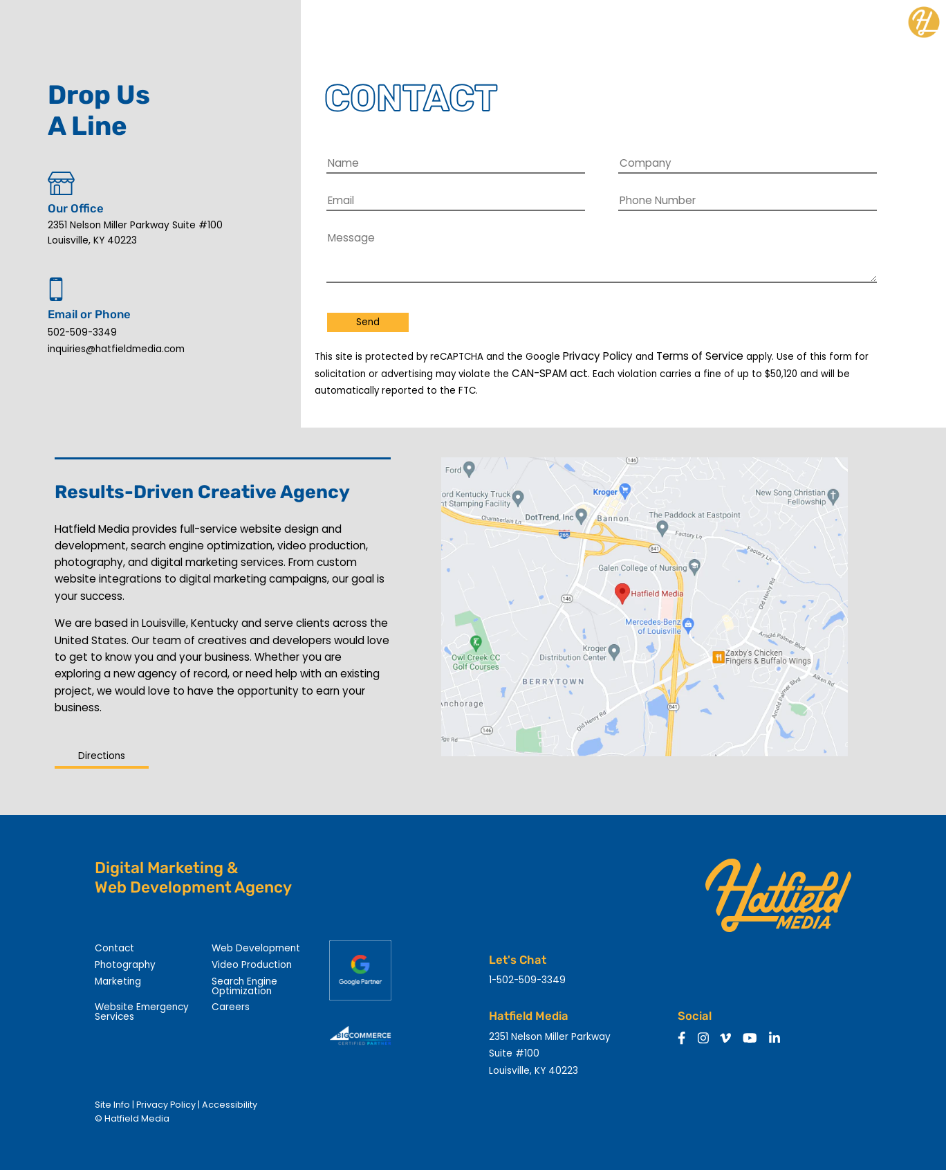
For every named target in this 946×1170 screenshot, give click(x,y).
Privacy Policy (598, 356)
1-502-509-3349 (527, 980)
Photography (125, 964)
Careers (231, 1007)
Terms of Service (699, 356)
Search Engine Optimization (244, 986)
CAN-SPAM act (550, 373)
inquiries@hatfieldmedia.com (116, 349)
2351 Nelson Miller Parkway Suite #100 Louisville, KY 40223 (135, 233)
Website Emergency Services (142, 1011)
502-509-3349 (82, 332)
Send (368, 322)
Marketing (118, 981)
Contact (114, 948)
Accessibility (229, 1104)
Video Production (252, 964)
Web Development (256, 948)
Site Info (112, 1104)
